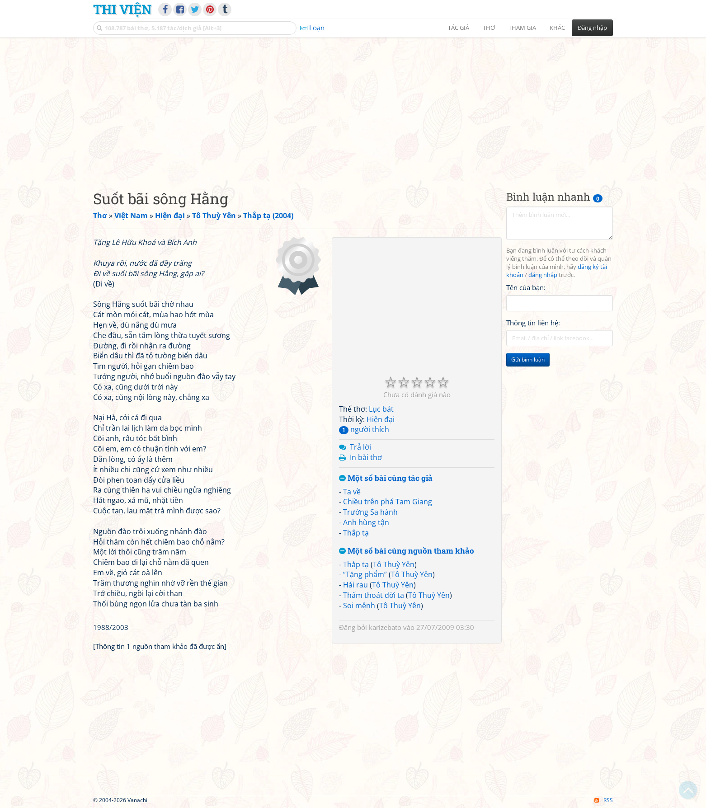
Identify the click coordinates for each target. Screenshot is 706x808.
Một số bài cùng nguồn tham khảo (406, 551)
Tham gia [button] (522, 27)
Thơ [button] (489, 27)
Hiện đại (381, 419)
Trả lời (360, 447)
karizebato (385, 627)
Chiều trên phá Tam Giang (387, 502)
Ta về (352, 492)
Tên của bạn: (526, 287)
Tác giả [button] (458, 27)
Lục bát (381, 409)
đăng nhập (542, 275)
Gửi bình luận (528, 359)
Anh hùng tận (366, 522)
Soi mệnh (359, 606)
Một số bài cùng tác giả (386, 478)
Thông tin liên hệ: (533, 322)
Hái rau (355, 585)
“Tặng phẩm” (365, 574)
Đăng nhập (592, 27)
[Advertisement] (353, 106)
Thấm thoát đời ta (373, 595)
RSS (603, 800)
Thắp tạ (356, 533)
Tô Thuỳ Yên (393, 564)
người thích (364, 429)
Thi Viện (122, 9)
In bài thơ (366, 457)
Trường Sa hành (370, 512)
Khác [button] (557, 27)
